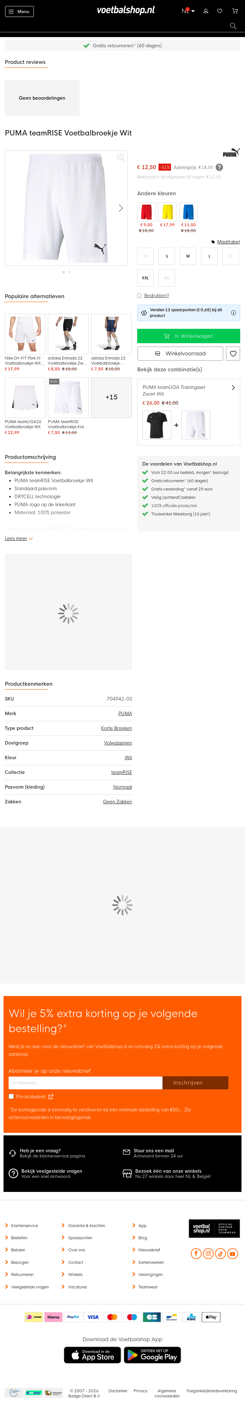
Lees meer (16, 538)
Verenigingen (150, 1274)
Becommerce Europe (13, 1393)
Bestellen (19, 1237)
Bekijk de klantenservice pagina (52, 1156)
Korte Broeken (116, 728)
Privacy (140, 1391)
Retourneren (22, 1274)
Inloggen (206, 10)
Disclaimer (117, 1391)
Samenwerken (151, 1262)
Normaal (122, 787)
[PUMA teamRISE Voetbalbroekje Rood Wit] (146, 218)
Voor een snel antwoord (45, 1176)
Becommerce (34, 1393)
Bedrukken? (156, 295)
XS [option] (145, 256)
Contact (75, 1262)
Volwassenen (118, 743)
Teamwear (148, 1287)
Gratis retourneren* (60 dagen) (127, 46)
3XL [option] (167, 278)
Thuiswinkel (53, 1393)
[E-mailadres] (86, 1083)
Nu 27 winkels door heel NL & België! (173, 1176)
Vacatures (77, 1287)
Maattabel (228, 242)
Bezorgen (20, 1262)
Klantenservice (24, 1225)
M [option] (188, 256)
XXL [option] (145, 278)
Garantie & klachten (86, 1225)
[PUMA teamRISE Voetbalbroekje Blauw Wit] (188, 218)
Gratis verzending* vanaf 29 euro (182, 489)
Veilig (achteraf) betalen (173, 497)
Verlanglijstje (220, 10)
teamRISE (121, 772)
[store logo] (122, 10)
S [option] (167, 256)
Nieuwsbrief (149, 1250)
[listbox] (188, 267)
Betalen (18, 1250)
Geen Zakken (117, 802)
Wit (128, 758)
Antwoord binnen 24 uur (158, 1156)
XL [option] (231, 256)
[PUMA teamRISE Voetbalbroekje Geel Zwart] (167, 215)
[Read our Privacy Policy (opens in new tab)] (51, 1097)
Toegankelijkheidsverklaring (211, 1391)
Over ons (76, 1250)
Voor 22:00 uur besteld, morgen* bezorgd (189, 472)
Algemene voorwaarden (167, 1393)
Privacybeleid (30, 1097)
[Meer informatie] (219, 167)
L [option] (210, 256)
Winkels (75, 1274)
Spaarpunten (80, 1237)
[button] (121, 208)
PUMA (125, 713)
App (142, 1225)
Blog (142, 1237)
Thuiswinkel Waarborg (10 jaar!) (180, 514)
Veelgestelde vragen (30, 1287)
